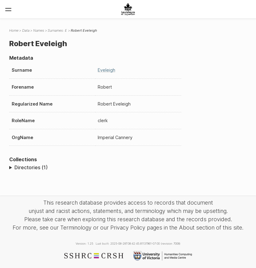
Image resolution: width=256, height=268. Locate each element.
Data (26, 30)
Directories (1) (31, 167)
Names (38, 30)
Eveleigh (106, 70)
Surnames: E (57, 30)
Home (13, 30)
